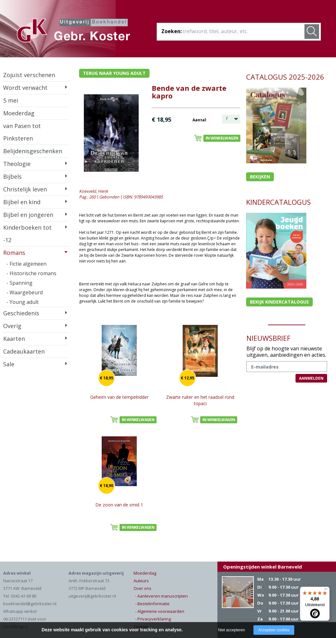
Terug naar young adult (114, 73)
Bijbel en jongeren (28, 215)
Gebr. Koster (73, 31)
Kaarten (14, 338)
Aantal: (200, 120)
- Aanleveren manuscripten (161, 596)
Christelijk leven (25, 189)
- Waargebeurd (24, 292)
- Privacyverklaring (153, 619)
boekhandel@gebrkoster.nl (29, 603)
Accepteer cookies (273, 630)
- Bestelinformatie (152, 603)
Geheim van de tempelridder (119, 397)
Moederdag (18, 113)
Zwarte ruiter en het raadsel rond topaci (200, 400)
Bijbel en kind (21, 202)
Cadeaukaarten (24, 351)
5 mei (10, 100)
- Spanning (19, 282)
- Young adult (22, 301)
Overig (12, 326)
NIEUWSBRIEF (268, 337)
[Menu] (326, 590)
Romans (14, 252)
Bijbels (12, 176)
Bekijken (260, 177)
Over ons (142, 588)
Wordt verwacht (25, 87)
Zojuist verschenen (29, 75)
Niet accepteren (231, 630)
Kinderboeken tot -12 (27, 234)
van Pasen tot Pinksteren (22, 132)
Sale (8, 364)
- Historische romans (31, 273)
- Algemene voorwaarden (159, 611)
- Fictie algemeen (26, 263)
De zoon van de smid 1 (119, 505)
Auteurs (141, 581)
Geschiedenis (21, 313)
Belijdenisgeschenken (32, 151)
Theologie (17, 164)
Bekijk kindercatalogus (279, 302)
